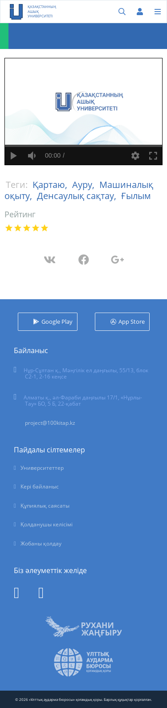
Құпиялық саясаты (44, 505)
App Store (131, 321)
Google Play (57, 321)
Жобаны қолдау (40, 543)
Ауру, (84, 185)
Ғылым (136, 196)
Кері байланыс (39, 486)
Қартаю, (51, 185)
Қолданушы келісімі (46, 524)
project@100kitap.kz (50, 423)
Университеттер (42, 468)
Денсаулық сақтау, (77, 196)
